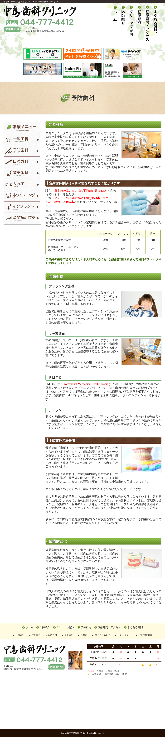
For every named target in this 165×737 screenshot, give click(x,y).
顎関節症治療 (145, 635)
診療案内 (86, 627)
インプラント (124, 635)
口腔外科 (52, 635)
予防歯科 (36, 635)
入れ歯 (84, 635)
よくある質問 (135, 627)
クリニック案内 (65, 627)
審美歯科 (68, 635)
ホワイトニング (102, 635)
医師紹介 (45, 627)
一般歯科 (19, 635)
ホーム (29, 627)
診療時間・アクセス (109, 627)
